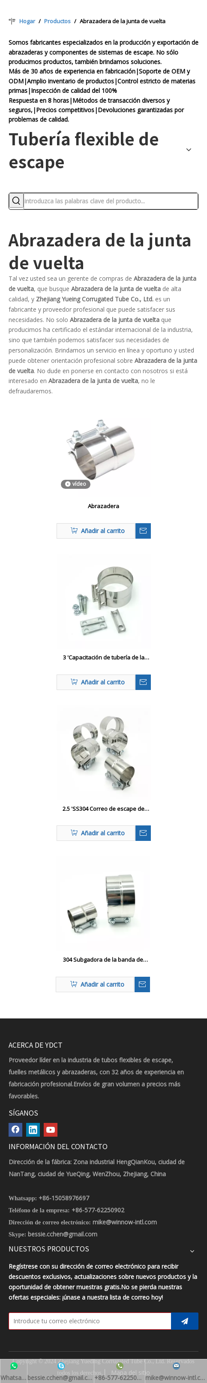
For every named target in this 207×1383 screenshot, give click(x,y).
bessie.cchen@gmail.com (62, 1234)
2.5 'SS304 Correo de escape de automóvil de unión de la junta (103, 809)
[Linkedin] (33, 1130)
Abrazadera (103, 506)
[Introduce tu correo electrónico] (88, 1321)
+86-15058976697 (64, 1198)
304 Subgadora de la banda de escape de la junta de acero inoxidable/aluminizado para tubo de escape (103, 960)
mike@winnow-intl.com (125, 1222)
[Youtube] (50, 1130)
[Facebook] (15, 1130)
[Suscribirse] (184, 1321)
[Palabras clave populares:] (16, 200)
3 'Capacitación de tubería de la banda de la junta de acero (103, 657)
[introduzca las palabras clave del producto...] (111, 201)
